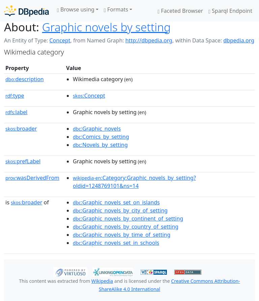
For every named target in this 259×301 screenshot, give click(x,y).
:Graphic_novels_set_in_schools (116, 242)
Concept (59, 40)
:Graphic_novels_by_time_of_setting (121, 234)
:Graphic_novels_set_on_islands (116, 202)
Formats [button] (116, 9)
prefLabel (22, 161)
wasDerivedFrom (32, 177)
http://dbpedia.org (148, 40)
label (16, 112)
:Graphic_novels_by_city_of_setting (120, 210)
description (24, 79)
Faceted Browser (180, 10)
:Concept (89, 95)
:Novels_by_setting (100, 144)
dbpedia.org (238, 40)
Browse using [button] (75, 9)
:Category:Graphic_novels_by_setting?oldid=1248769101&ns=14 (134, 182)
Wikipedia (102, 281)
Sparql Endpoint (230, 10)
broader (21, 128)
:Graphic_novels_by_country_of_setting (125, 226)
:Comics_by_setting (101, 136)
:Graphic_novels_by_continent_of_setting (128, 218)
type (14, 95)
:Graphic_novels (97, 128)
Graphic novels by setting (106, 27)
